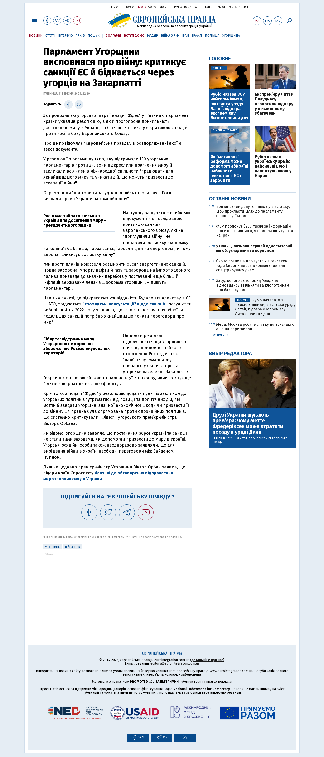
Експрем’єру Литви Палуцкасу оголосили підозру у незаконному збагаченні (274, 104)
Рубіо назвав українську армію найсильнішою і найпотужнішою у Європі (273, 166)
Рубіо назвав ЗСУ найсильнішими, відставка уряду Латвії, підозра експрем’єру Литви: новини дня (229, 106)
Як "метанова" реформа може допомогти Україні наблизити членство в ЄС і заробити (229, 169)
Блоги (163, 7)
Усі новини (220, 335)
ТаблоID (222, 7)
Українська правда (89, 7)
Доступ (243, 7)
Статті (50, 36)
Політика (112, 7)
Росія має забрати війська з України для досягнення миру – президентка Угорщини (74, 220)
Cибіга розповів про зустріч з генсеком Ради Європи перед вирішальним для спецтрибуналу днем (252, 265)
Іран (185, 36)
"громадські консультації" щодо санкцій (124, 304)
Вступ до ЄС (134, 36)
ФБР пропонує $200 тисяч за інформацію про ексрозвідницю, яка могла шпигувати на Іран (254, 231)
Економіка (127, 7)
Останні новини (230, 198)
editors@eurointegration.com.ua (174, 664)
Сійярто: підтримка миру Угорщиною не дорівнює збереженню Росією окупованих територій (76, 346)
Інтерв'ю (65, 36)
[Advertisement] (117, 588)
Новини (36, 36)
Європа (141, 7)
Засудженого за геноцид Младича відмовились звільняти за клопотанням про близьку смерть (252, 285)
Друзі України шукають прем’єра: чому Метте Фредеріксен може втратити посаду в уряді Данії (248, 423)
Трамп (197, 36)
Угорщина (231, 36)
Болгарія (113, 36)
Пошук (94, 36)
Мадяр (152, 36)
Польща (212, 36)
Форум (152, 7)
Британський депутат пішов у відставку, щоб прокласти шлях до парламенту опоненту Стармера (253, 211)
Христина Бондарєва (252, 438)
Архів (80, 36)
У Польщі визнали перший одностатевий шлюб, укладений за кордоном (254, 248)
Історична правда (180, 7)
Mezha (233, 7)
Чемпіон (209, 7)
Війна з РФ (170, 36)
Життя (197, 7)
